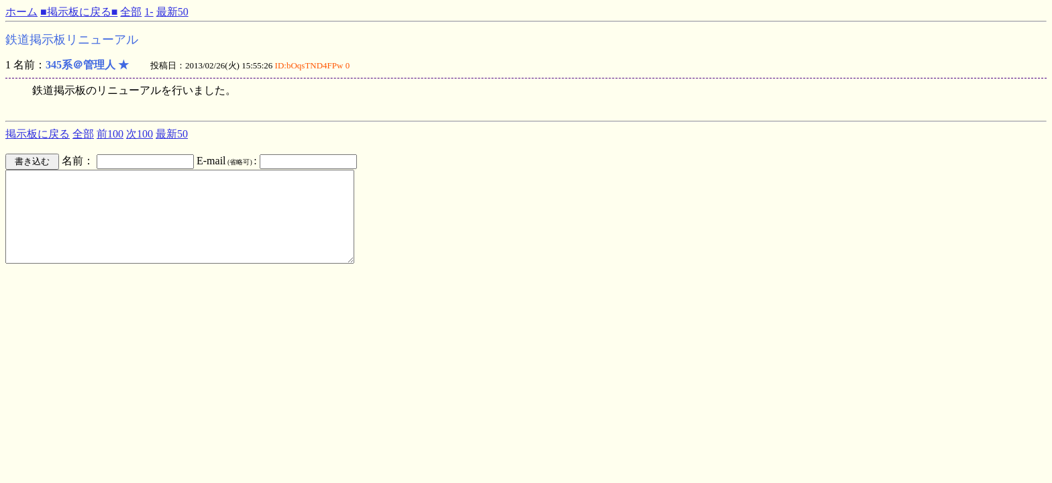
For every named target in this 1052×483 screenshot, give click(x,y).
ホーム (21, 11)
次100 (139, 134)
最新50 (172, 11)
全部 (131, 11)
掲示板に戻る (37, 134)
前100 (110, 134)
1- (148, 11)
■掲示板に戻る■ (78, 11)
